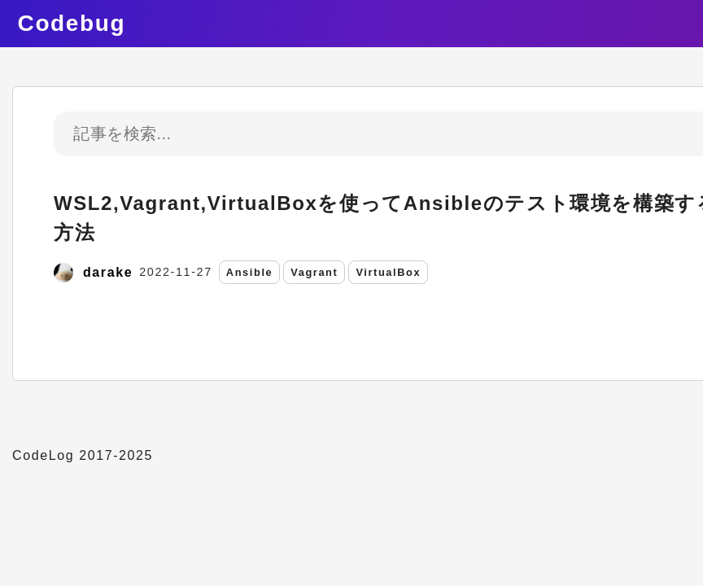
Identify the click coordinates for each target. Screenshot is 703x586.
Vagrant (314, 272)
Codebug (72, 23)
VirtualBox (388, 272)
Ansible (249, 272)
